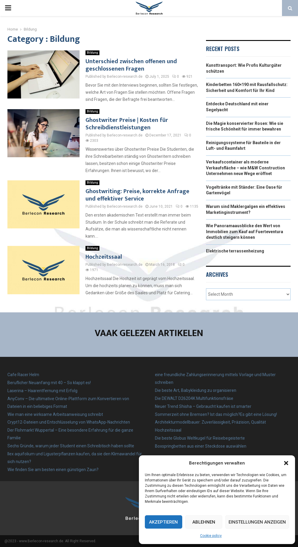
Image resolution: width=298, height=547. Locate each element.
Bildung (92, 52)
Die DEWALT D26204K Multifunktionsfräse (194, 398)
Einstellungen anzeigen (257, 522)
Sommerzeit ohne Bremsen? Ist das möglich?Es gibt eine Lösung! (216, 414)
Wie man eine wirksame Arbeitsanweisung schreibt (55, 414)
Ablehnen (203, 522)
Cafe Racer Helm (23, 374)
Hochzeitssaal (103, 257)
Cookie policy (211, 536)
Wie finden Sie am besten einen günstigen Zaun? (53, 469)
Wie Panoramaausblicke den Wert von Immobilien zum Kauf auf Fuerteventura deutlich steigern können (244, 231)
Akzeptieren (163, 522)
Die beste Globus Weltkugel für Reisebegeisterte (200, 438)
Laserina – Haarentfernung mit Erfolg (42, 390)
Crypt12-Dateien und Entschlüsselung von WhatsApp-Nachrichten (68, 422)
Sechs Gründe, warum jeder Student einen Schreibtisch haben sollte (70, 445)
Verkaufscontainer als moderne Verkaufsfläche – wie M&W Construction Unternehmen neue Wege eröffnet (245, 168)
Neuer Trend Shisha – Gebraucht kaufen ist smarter (203, 406)
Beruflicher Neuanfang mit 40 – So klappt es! (49, 382)
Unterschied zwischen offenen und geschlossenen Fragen (131, 65)
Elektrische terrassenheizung (235, 251)
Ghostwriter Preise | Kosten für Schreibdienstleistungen (126, 124)
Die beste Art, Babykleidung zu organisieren (195, 390)
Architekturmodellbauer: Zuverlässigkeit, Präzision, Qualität (210, 422)
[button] (286, 463)
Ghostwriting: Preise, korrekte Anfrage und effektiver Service (137, 195)
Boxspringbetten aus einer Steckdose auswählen (200, 446)
